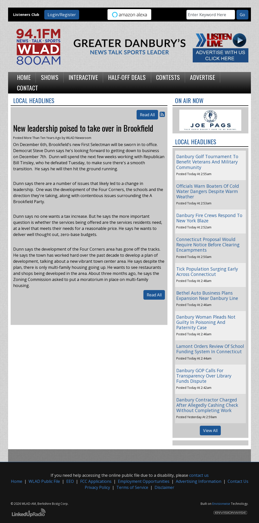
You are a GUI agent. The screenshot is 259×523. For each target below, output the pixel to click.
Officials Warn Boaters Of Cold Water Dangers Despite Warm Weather (207, 191)
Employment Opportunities (143, 481)
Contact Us (238, 481)
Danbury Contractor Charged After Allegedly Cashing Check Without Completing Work (207, 405)
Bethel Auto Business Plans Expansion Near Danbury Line (207, 295)
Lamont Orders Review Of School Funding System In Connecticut (210, 348)
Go (242, 14)
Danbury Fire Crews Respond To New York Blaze (209, 218)
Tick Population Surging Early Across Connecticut (207, 271)
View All (210, 430)
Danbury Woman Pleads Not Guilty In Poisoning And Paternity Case (205, 322)
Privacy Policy (97, 487)
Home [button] (24, 77)
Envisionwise (221, 504)
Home (16, 481)
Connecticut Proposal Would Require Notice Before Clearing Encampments (208, 244)
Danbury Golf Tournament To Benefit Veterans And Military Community (207, 161)
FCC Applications (96, 481)
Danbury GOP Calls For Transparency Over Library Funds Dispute (203, 375)
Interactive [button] (83, 77)
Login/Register (62, 14)
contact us (199, 475)
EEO (70, 481)
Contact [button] (27, 87)
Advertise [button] (202, 77)
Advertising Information (198, 481)
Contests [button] (168, 77)
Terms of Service (132, 487)
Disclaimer (164, 487)
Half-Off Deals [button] (127, 77)
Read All (147, 114)
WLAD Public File (44, 481)
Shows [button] (49, 77)
